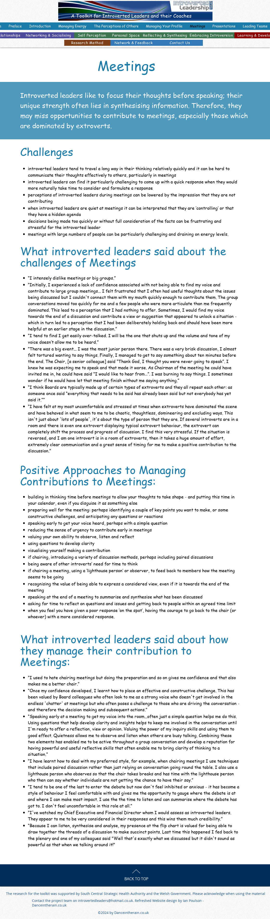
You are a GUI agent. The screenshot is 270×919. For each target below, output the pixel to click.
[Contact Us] (180, 43)
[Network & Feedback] (133, 43)
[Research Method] (87, 43)
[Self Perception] (92, 35)
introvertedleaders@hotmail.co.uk (105, 900)
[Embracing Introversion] (211, 35)
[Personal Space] (126, 35)
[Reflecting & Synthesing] (165, 35)
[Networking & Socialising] (48, 35)
